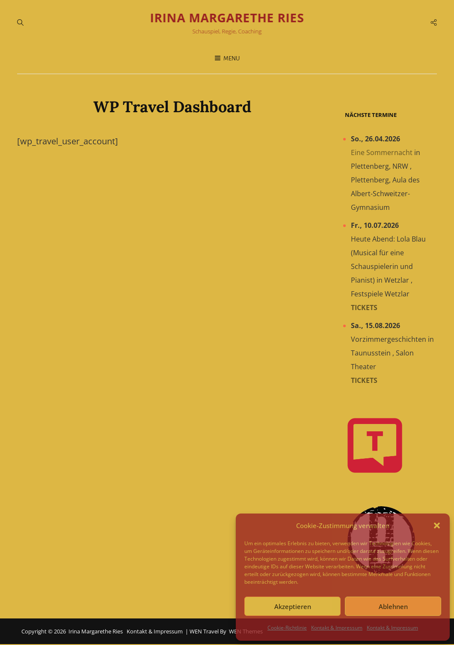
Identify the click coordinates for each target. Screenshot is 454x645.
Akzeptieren (292, 606)
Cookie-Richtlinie (287, 627)
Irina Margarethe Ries (227, 18)
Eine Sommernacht (381, 153)
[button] (437, 525)
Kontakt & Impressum (336, 627)
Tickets (364, 308)
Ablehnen (393, 606)
